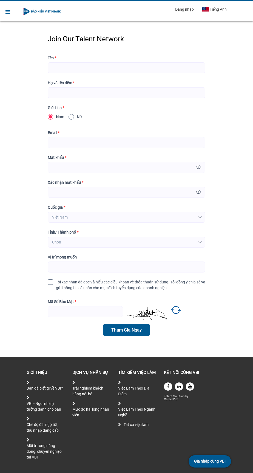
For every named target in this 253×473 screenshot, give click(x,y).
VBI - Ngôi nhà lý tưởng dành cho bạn (44, 406)
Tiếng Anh (214, 9)
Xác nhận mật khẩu (65, 182)
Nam (56, 117)
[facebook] (168, 386)
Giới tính (56, 108)
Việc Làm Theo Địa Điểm (133, 391)
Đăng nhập (184, 9)
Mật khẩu (57, 158)
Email (53, 133)
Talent (168, 396)
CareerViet (171, 399)
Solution (179, 396)
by (187, 396)
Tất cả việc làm (136, 424)
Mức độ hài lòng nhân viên (90, 412)
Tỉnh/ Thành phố (63, 232)
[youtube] (190, 386)
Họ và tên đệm (61, 83)
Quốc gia (56, 207)
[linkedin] (179, 386)
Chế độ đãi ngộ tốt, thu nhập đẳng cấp (43, 427)
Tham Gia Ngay (126, 330)
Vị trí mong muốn (62, 257)
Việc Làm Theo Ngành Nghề (136, 412)
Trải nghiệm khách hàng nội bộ (87, 391)
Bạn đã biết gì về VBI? (45, 388)
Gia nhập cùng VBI (210, 461)
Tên (52, 58)
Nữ (75, 117)
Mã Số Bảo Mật (62, 302)
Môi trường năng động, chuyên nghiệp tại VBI (44, 451)
